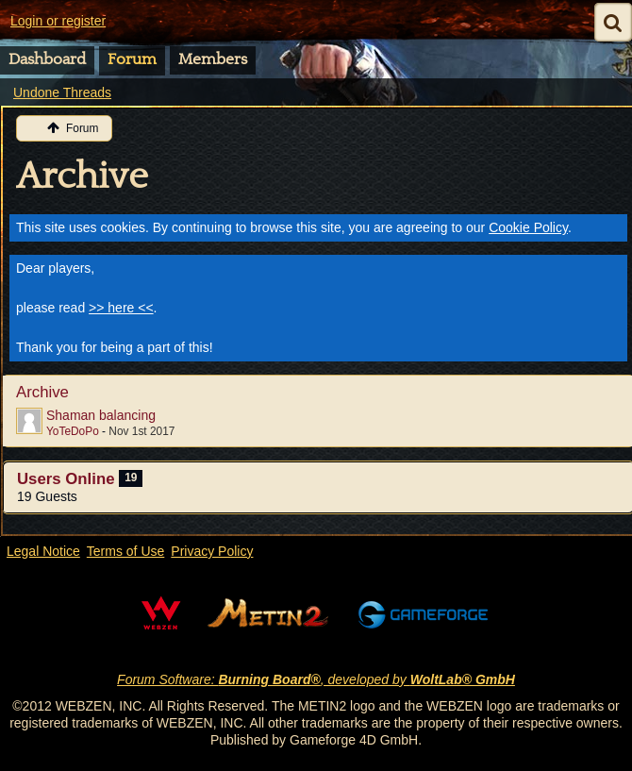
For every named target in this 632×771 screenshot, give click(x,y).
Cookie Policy (528, 227)
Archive (82, 176)
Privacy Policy (212, 551)
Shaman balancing (101, 415)
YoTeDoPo (72, 431)
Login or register (58, 20)
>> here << (121, 307)
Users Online (66, 479)
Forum (132, 59)
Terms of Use (125, 551)
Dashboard (47, 59)
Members (212, 59)
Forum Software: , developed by (316, 679)
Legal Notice (43, 551)
